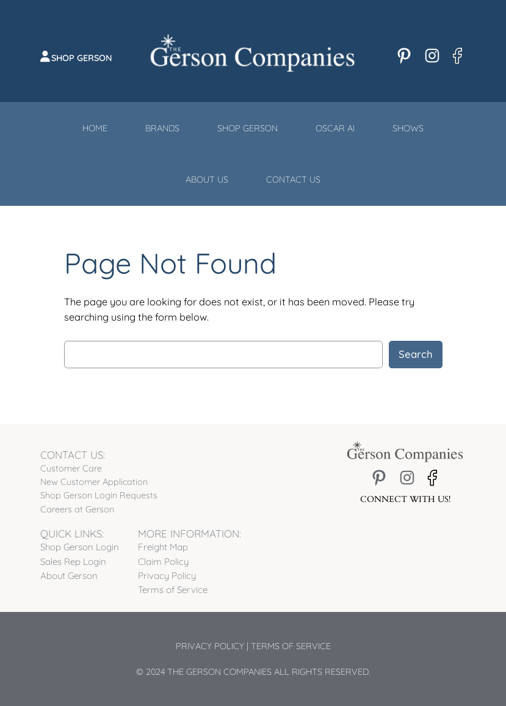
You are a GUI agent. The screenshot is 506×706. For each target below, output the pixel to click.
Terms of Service (291, 646)
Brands (162, 128)
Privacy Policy (210, 646)
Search (416, 354)
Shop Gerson (81, 58)
